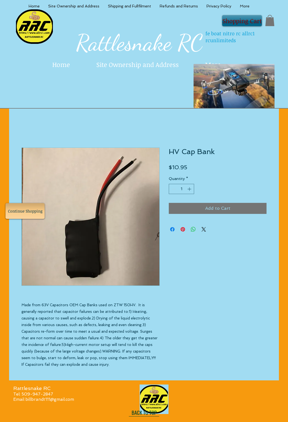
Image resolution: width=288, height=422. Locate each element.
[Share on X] (203, 229)
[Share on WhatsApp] (193, 229)
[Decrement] (173, 189)
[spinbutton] (181, 189)
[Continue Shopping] (25, 211)
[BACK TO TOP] (144, 412)
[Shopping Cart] (242, 20)
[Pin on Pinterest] (183, 229)
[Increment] (189, 189)
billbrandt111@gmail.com (49, 399)
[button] (270, 20)
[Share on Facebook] (172, 229)
